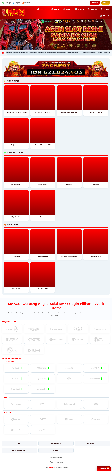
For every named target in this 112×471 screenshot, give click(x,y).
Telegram (16, 3)
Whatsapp (6, 3)
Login (105, 3)
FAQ (19, 443)
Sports (79, 9)
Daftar (95, 3)
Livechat (26, 3)
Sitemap (56, 450)
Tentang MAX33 (92, 443)
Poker (104, 16)
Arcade (92, 9)
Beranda (42, 9)
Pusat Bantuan (56, 443)
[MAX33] (14, 12)
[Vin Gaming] (56, 462)
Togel (104, 9)
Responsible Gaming (19, 450)
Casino (67, 9)
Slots (55, 9)
